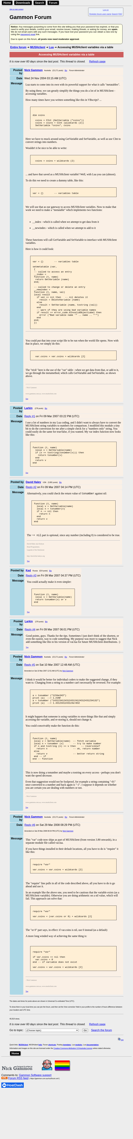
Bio (66, 70)
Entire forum (18, 47)
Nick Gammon (67, 703)
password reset (27, 34)
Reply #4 (30, 661)
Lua (51, 47)
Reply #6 (29, 864)
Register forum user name (100, 14)
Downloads (23, 2)
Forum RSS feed (18, 1126)
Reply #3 (31, 605)
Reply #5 (29, 696)
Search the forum (101, 1078)
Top (27, 419)
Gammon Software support (35, 1123)
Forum (53, 2)
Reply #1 (29, 436)
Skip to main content (16, 9)
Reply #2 (31, 511)
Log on (106, 10)
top (121, 1088)
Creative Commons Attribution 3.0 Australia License (73, 1096)
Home (7, 2)
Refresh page (97, 61)
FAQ (120, 14)
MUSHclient (37, 47)
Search (39, 2)
